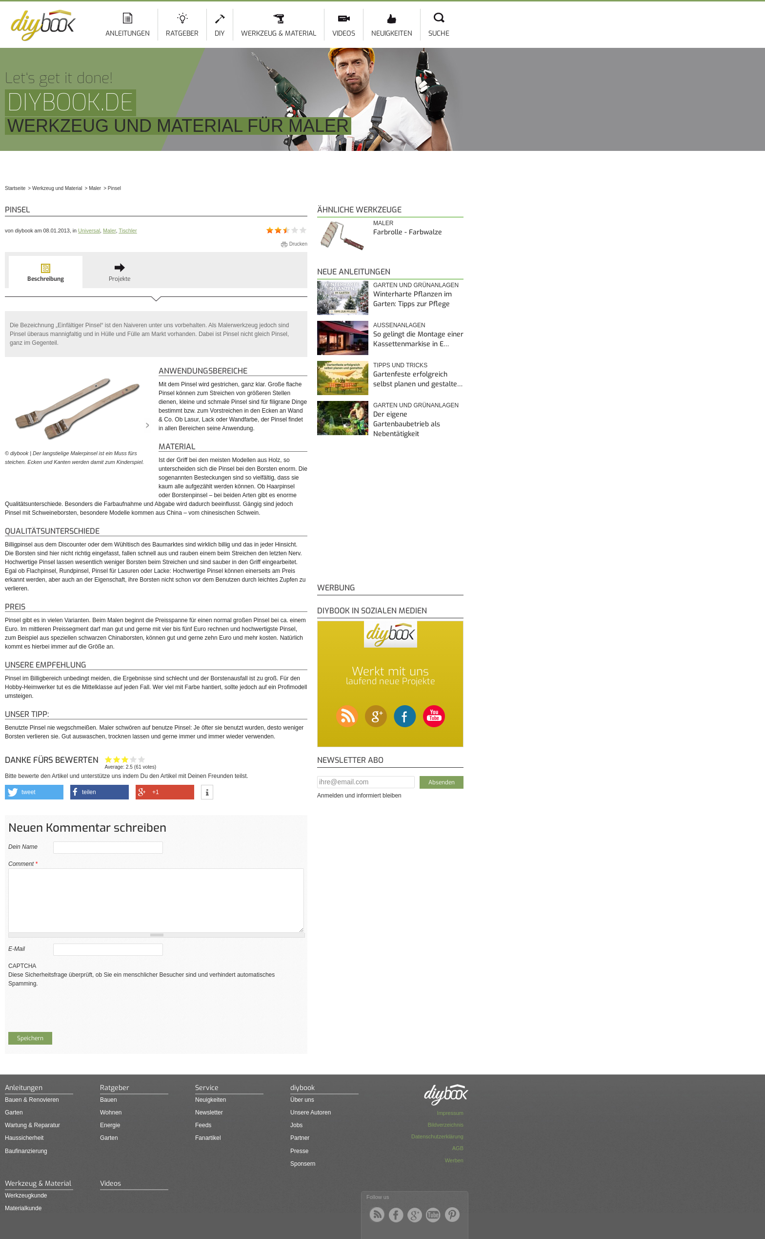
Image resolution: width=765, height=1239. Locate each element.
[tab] (45, 272)
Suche (438, 33)
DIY (220, 33)
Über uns (302, 1099)
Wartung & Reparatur (32, 1125)
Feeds (203, 1125)
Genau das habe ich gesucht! (142, 759)
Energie (110, 1125)
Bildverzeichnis (445, 1125)
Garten (14, 1112)
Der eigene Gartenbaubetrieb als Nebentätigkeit (406, 424)
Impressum (450, 1113)
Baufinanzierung (26, 1151)
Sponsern (302, 1163)
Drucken (298, 244)
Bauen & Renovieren (32, 1099)
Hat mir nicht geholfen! (108, 759)
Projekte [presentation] (119, 279)
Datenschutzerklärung (437, 1136)
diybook (302, 1087)
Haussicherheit (24, 1137)
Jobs (296, 1125)
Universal (89, 230)
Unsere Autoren (310, 1112)
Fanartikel (208, 1137)
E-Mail (16, 948)
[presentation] (82, 1007)
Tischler (128, 230)
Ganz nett (117, 759)
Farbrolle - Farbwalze (407, 232)
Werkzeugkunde (26, 1195)
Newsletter (209, 1112)
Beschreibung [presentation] (45, 279)
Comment (23, 864)
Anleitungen (127, 33)
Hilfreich (133, 759)
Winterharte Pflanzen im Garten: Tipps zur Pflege (412, 299)
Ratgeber (182, 33)
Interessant (125, 759)
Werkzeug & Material (278, 33)
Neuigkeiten (391, 33)
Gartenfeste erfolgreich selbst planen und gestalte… (418, 379)
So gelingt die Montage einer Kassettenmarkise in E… (418, 339)
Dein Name (23, 846)
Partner (299, 1137)
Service (207, 1087)
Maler (109, 230)
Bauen (108, 1099)
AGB (457, 1148)
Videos (343, 33)
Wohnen (110, 1112)
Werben (454, 1160)
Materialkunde (23, 1208)
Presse (299, 1151)
